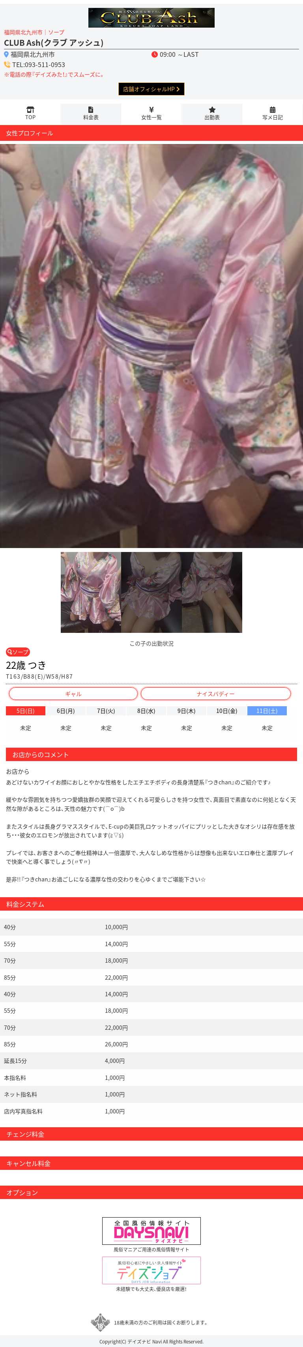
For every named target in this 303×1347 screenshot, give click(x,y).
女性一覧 (151, 117)
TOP (30, 117)
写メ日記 (272, 117)
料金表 (91, 117)
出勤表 (212, 117)
